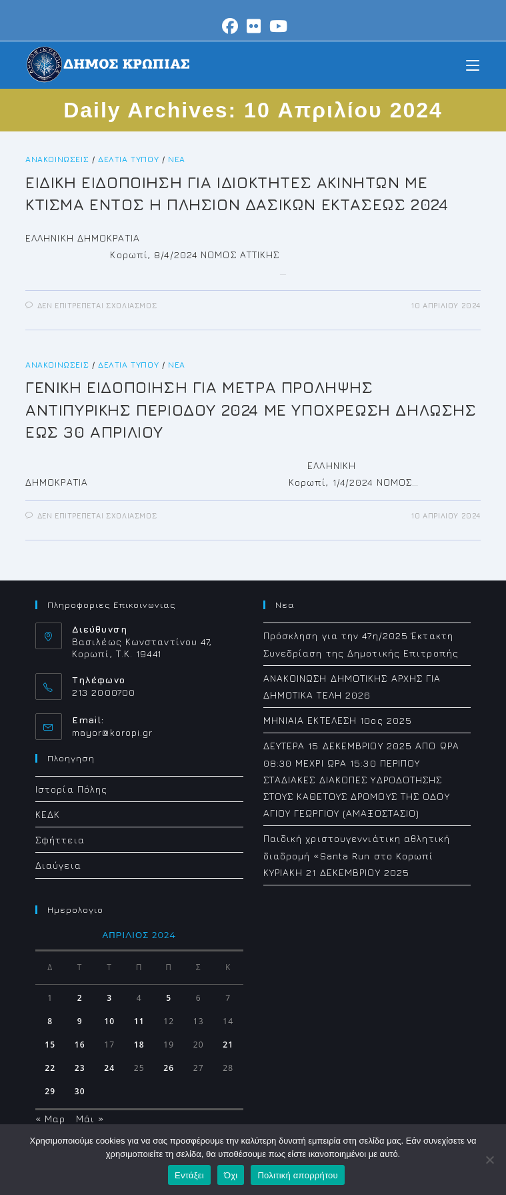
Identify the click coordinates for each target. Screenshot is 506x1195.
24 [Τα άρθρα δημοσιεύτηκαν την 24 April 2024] (109, 1068)
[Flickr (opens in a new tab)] (254, 26)
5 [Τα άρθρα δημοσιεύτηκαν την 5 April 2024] (168, 998)
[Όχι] (489, 1159)
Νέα (176, 159)
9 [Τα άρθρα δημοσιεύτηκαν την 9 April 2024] (80, 1021)
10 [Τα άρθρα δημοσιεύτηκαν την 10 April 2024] (109, 1021)
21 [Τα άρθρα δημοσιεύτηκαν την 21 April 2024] (228, 1044)
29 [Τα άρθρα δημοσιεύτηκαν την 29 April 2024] (50, 1091)
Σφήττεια (60, 839)
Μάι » (90, 1118)
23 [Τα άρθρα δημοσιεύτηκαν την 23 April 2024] (80, 1068)
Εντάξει (189, 1175)
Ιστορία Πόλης (71, 789)
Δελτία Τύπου (128, 159)
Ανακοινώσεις (57, 159)
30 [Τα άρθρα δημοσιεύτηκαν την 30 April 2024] (80, 1091)
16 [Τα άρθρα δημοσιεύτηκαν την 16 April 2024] (80, 1044)
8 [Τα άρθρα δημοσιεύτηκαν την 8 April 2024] (50, 1021)
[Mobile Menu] (472, 64)
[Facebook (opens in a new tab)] (230, 26)
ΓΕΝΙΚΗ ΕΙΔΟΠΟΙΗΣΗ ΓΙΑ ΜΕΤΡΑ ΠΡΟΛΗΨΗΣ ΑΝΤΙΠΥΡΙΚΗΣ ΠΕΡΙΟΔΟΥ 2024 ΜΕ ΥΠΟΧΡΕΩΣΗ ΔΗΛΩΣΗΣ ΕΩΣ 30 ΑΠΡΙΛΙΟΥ (251, 409)
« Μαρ (50, 1118)
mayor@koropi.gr (112, 732)
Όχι (231, 1175)
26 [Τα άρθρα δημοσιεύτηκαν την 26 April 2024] (168, 1068)
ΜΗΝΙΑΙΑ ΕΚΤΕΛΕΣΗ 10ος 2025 (338, 720)
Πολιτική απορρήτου (297, 1175)
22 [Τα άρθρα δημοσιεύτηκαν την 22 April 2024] (50, 1068)
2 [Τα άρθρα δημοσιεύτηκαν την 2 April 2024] (80, 998)
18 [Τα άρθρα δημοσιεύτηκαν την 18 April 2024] (139, 1044)
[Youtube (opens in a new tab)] (276, 26)
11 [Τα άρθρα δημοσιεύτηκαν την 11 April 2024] (139, 1021)
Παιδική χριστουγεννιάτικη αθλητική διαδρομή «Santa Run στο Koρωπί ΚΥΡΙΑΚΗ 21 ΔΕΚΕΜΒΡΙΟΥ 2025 (356, 855)
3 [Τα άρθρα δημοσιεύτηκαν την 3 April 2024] (109, 998)
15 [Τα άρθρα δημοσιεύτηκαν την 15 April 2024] (50, 1044)
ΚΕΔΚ (47, 814)
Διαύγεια (58, 865)
